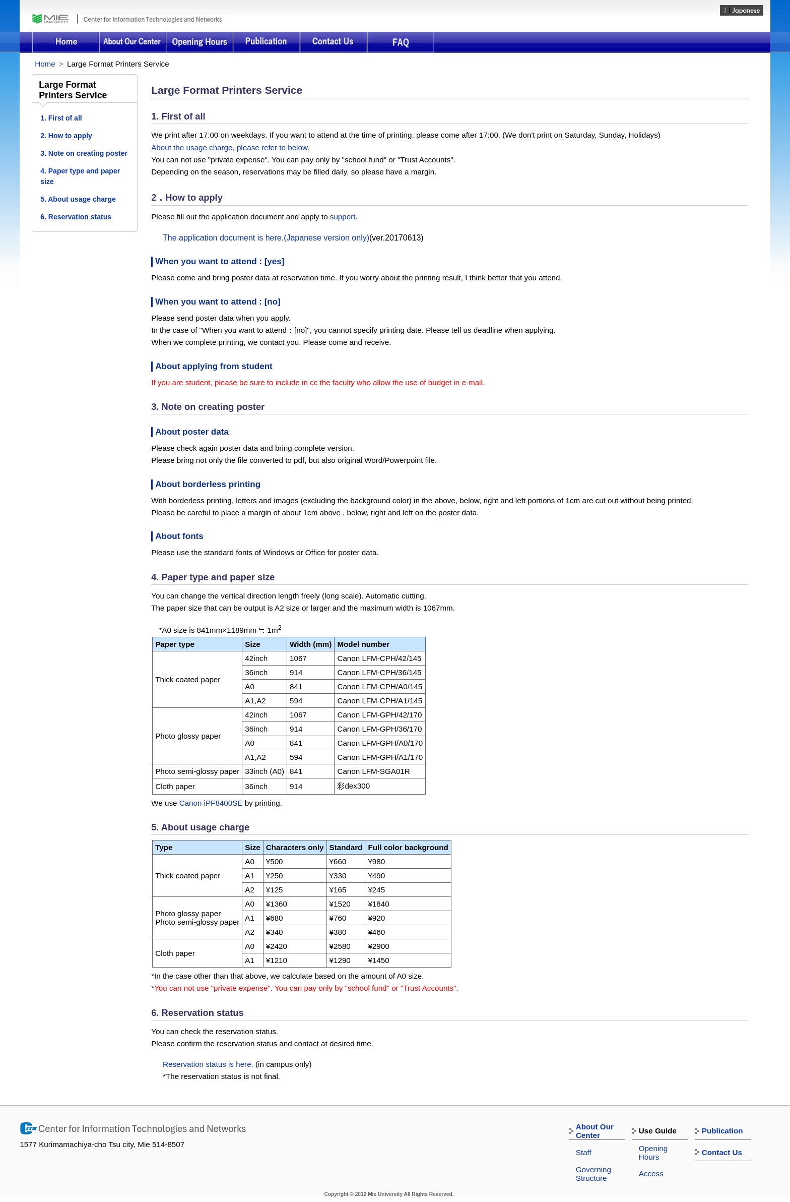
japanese (741, 10)
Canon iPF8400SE (211, 803)
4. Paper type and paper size (80, 176)
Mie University (54, 19)
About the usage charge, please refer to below (229, 147)
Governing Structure (593, 1173)
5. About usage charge (78, 199)
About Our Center (132, 42)
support (343, 216)
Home (65, 42)
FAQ (400, 42)
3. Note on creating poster (83, 153)
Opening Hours (199, 42)
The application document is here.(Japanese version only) (266, 237)
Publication (266, 42)
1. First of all (61, 118)
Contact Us (333, 42)
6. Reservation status (75, 217)
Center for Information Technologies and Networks (152, 19)
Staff (583, 1152)
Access (651, 1173)
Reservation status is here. (208, 1064)
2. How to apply (66, 136)
